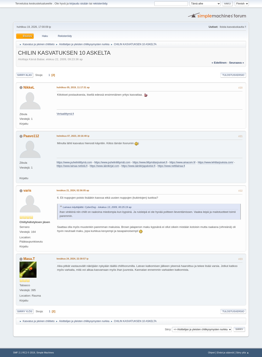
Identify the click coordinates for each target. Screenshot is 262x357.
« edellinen (219, 62)
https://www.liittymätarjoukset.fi (149, 162)
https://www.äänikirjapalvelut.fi (138, 166)
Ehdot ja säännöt (225, 352)
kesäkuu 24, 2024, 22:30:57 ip (73, 258)
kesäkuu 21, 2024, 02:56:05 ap (73, 190)
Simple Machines (45, 352)
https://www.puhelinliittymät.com (112, 162)
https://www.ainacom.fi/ (182, 162)
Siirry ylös (24, 311)
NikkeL (28, 87)
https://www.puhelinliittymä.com (74, 162)
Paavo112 (31, 136)
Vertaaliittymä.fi (65, 113)
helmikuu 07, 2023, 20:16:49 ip (73, 136)
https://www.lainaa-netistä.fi (72, 166)
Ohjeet (211, 352)
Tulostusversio (233, 75)
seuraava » (236, 62)
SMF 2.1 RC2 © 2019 (24, 352)
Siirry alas (24, 75)
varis (27, 190)
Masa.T (29, 259)
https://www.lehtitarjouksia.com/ (215, 162)
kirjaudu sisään (78, 3)
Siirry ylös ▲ (242, 352)
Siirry (167, 329)
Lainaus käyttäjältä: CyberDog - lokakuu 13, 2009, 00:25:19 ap (97, 207)
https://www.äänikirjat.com (104, 166)
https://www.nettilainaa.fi (171, 166)
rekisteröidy (100, 3)
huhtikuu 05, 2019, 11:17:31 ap (73, 87)
